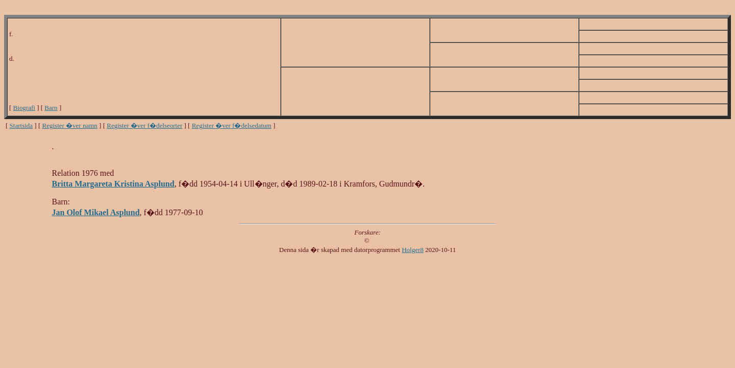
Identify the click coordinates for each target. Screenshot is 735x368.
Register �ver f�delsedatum (232, 125)
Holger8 (413, 250)
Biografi (24, 107)
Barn (50, 107)
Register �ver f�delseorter (144, 125)
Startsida (21, 125)
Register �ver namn (69, 125)
